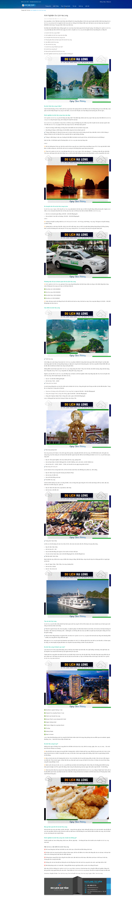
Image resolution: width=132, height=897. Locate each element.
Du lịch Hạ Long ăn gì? (51, 49)
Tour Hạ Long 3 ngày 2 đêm (88, 873)
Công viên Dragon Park (52, 393)
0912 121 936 (25, 1)
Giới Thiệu (56, 6)
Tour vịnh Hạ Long (62, 873)
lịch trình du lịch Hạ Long (79, 870)
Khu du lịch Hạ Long (49, 122)
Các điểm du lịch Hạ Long (51, 42)
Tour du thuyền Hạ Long (74, 873)
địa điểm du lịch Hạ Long (57, 373)
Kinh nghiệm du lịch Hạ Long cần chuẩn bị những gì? (59, 53)
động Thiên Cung (56, 370)
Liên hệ (87, 6)
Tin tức (74, 6)
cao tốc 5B (65, 221)
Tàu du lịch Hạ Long (50, 44)
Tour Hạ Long (99, 873)
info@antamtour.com (35, 1)
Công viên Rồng (63, 393)
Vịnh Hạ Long (69, 362)
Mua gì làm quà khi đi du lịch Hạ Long (55, 51)
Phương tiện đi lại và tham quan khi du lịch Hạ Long (58, 39)
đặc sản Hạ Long (62, 765)
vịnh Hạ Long (71, 140)
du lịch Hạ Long (96, 210)
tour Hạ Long (79, 29)
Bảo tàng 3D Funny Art (51, 466)
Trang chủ (48, 6)
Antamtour (72, 124)
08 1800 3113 (77, 640)
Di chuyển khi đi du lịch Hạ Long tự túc (55, 37)
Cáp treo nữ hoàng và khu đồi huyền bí (55, 391)
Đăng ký (108, 1)
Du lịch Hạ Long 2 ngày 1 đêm (52, 209)
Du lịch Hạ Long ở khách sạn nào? (54, 46)
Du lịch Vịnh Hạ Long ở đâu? (52, 33)
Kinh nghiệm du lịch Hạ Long (51, 117)
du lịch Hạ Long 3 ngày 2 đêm (76, 151)
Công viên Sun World (51, 383)
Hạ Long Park (69, 391)
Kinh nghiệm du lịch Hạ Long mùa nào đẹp (56, 35)
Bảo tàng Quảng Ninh (49, 453)
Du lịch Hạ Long (48, 624)
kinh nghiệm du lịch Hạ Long (56, 151)
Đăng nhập (103, 1)
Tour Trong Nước (65, 6)
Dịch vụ (81, 6)
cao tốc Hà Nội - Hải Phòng (76, 221)
